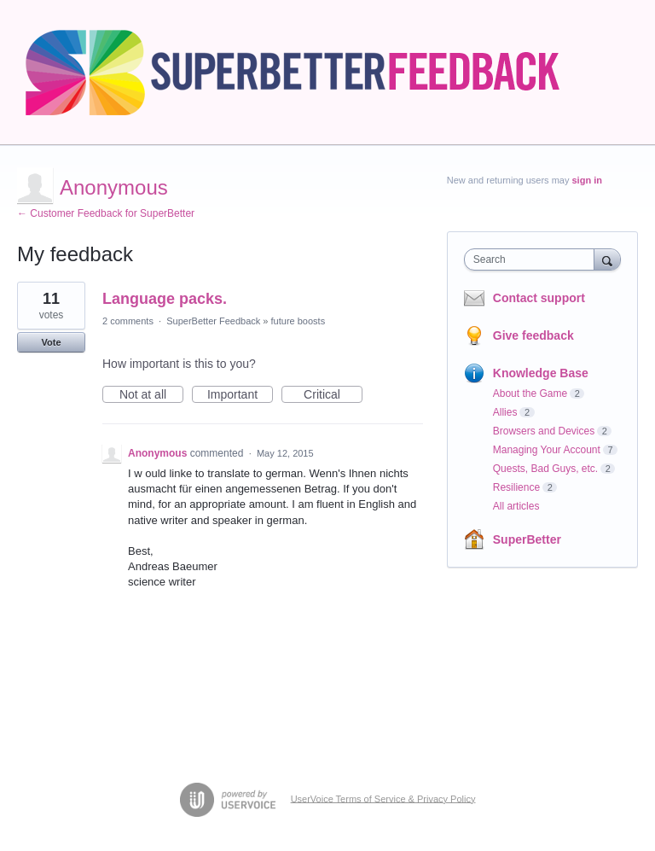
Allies (505, 412)
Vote (51, 342)
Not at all (151, 395)
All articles (516, 506)
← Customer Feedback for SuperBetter (105, 213)
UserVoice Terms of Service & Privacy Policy (383, 798)
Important (240, 395)
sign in (587, 180)
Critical (333, 395)
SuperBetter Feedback (213, 321)
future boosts (298, 321)
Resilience (516, 487)
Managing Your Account (546, 450)
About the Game (530, 393)
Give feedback (533, 335)
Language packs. (164, 298)
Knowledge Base (540, 373)
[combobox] (533, 259)
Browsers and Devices (543, 431)
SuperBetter (527, 539)
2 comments (128, 321)
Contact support (539, 298)
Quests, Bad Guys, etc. (545, 469)
